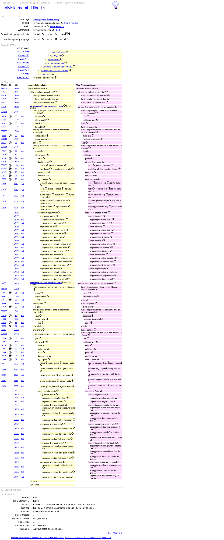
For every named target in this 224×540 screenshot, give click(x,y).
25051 (3, 375)
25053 (3, 386)
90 (16, 352)
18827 (16, 434)
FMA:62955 (23, 52)
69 (16, 123)
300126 (4, 120)
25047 (3, 364)
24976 (3, 307)
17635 (16, 112)
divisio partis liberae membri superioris (48, 106)
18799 (16, 226)
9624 (16, 202)
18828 (16, 439)
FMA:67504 (23, 70)
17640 (16, 288)
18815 (16, 391)
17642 (16, 334)
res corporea (55, 59)
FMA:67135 (23, 66)
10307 (16, 99)
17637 (16, 147)
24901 (3, 123)
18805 (16, 237)
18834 (16, 477)
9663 (4, 136)
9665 (4, 326)
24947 (3, 196)
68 (16, 116)
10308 (16, 102)
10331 (16, 319)
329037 (4, 311)
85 (16, 323)
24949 (3, 208)
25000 (3, 352)
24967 (3, 293)
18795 (16, 219)
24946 (3, 190)
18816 (16, 394)
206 (16, 165)
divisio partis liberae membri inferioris (47, 283)
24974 (3, 300)
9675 (16, 369)
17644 (16, 296)
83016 (3, 99)
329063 (4, 288)
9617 (16, 184)
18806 (16, 244)
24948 (3, 202)
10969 (16, 162)
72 (16, 143)
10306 (16, 95)
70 (16, 136)
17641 (16, 311)
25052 (3, 381)
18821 (16, 398)
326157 (4, 165)
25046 (3, 359)
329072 (4, 131)
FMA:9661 (24, 74)
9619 (16, 190)
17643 (16, 330)
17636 (16, 131)
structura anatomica (56, 63)
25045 (3, 356)
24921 (3, 176)
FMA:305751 (23, 63)
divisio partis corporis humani (56, 70)
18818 (16, 424)
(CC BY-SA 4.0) (106, 538)
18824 (16, 414)
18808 (16, 251)
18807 (16, 247)
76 (16, 179)
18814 (16, 279)
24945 (3, 155)
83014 (3, 95)
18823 (16, 409)
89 (16, 349)
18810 (16, 261)
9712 (4, 151)
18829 (16, 447)
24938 (3, 184)
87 (16, 326)
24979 (3, 316)
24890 (3, 116)
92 (16, 359)
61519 (3, 162)
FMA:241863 (23, 77)
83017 (3, 92)
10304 (16, 88)
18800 (16, 240)
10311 (16, 155)
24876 (3, 107)
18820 (16, 462)
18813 (16, 275)
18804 (16, 233)
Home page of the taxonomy (46, 19)
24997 (3, 349)
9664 (4, 338)
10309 (16, 107)
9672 (16, 364)
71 (16, 151)
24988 (3, 319)
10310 (16, 283)
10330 (16, 303)
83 (16, 307)
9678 (16, 375)
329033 (4, 147)
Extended (73, 23)
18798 (16, 216)
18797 (16, 212)
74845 (3, 296)
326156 (4, 169)
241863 (4, 88)
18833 (16, 472)
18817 (16, 405)
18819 (16, 443)
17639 (16, 139)
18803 (16, 230)
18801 (16, 254)
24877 (3, 283)
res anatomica (60, 52)
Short (66, 23)
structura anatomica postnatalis (59, 67)
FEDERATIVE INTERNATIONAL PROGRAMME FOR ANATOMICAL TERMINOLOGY (37, 538)
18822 (16, 401)
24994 (3, 345)
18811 (16, 265)
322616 (4, 127)
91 (16, 356)
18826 (16, 428)
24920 (3, 158)
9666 (4, 179)
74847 (3, 330)
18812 (16, 272)
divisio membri (46, 74)
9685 (16, 386)
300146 (4, 139)
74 (16, 158)
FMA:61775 (23, 55)
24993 (3, 342)
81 (16, 293)
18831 (16, 458)
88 (16, 345)
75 (16, 176)
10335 (16, 342)
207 (16, 169)
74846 (3, 303)
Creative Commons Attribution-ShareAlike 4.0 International (83, 538)
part (22, 116)
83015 (3, 102)
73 (16, 172)
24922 (3, 143)
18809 (16, 258)
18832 (16, 466)
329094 (4, 334)
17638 (16, 120)
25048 (3, 369)
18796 (16, 223)
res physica (57, 56)
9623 (16, 196)
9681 (16, 381)
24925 (3, 172)
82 (16, 300)
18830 (16, 452)
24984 (3, 323)
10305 (16, 92)
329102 (4, 112)
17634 (16, 127)
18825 (16, 420)
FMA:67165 (23, 59)
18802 (16, 268)
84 (16, 316)
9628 (16, 208)
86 (16, 338)
